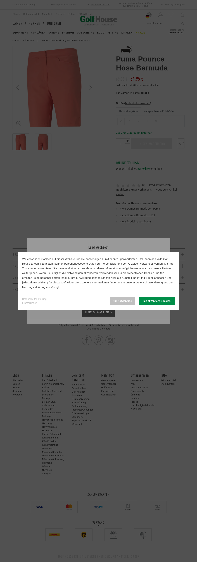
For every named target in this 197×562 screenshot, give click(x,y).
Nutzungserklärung (33, 287)
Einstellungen (29, 303)
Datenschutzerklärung (149, 282)
